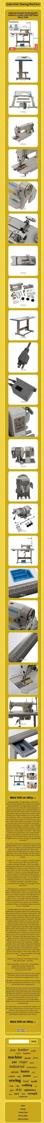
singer (23, 1062)
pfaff (33, 1072)
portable (35, 1077)
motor (27, 1075)
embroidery (32, 1067)
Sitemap (23, 1109)
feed (11, 1090)
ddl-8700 (14, 1072)
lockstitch (27, 1053)
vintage (11, 1086)
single (17, 1086)
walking (27, 1085)
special (28, 1058)
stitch (16, 1093)
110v (35, 1086)
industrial (16, 1066)
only (19, 1076)
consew (12, 1076)
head (26, 1081)
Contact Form (23, 1112)
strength (32, 1093)
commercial (23, 1096)
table (23, 1094)
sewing (15, 1080)
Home (23, 1105)
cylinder (18, 1053)
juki (14, 1062)
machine (15, 1057)
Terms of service (23, 1119)
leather (23, 1049)
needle (34, 1081)
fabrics (32, 1063)
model (10, 1094)
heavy (25, 1071)
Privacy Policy (23, 1115)
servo (35, 1057)
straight (33, 1051)
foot (13, 1050)
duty (19, 1089)
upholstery (30, 1089)
